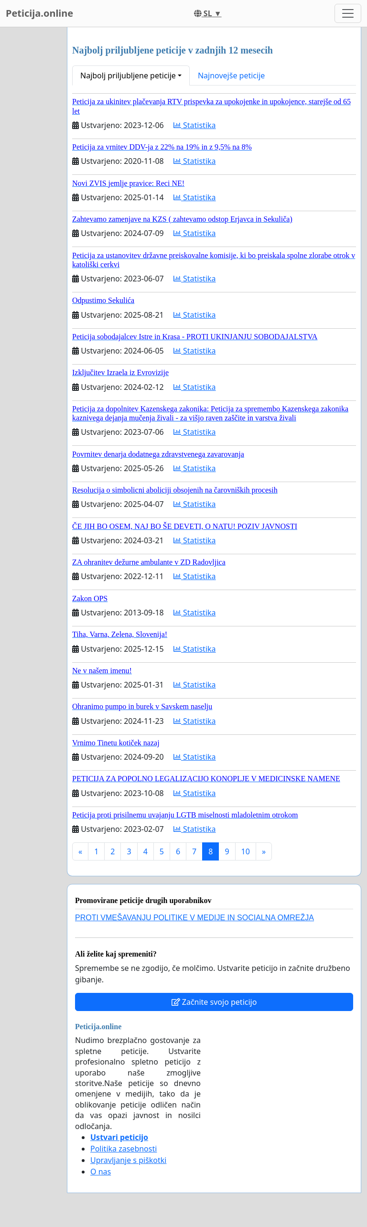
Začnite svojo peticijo (214, 1002)
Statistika (194, 125)
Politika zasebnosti (123, 1148)
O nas (100, 1171)
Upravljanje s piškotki (128, 1160)
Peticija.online (39, 13)
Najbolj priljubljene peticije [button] (128, 75)
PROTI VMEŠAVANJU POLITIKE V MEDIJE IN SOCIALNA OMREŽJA (194, 918)
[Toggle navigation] (348, 13)
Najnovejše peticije (231, 75)
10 (245, 851)
